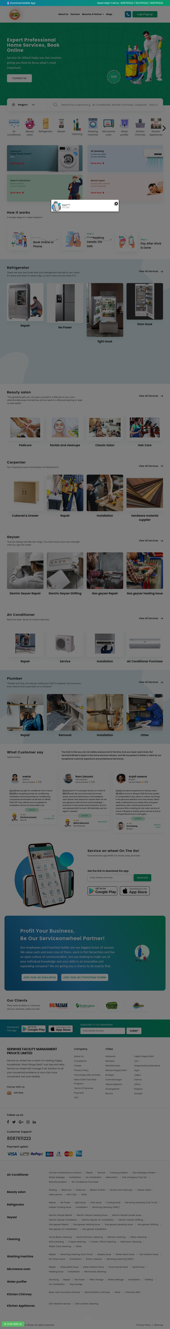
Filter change (96, 1279)
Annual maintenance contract (65, 1172)
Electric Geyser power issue (127, 1215)
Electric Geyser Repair (61, 1215)
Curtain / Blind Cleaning (103, 1241)
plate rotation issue (93, 1267)
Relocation (112, 1177)
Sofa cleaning (56, 1241)
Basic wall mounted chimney (65, 1292)
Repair (89, 1172)
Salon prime (55, 1194)
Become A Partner (93, 14)
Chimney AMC (132, 1292)
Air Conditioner (14, 127)
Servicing (54, 1279)
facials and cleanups (121, 1189)
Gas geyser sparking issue (119, 1224)
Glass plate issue (69, 1267)
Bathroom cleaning (131, 1241)
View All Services (151, 271)
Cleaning (77, 127)
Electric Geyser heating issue (92, 1215)
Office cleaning (138, 1237)
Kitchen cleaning (117, 1237)
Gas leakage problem (144, 1172)
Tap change (75, 1284)
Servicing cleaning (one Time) (141, 1202)
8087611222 (19, 1138)
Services (75, 14)
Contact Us (19, 78)
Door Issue (96, 1202)
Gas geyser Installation (94, 1229)
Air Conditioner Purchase (85, 1181)
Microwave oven (108, 127)
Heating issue (56, 1271)
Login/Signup (145, 14)
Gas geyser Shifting (148, 1224)
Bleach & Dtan (98, 1189)
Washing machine (93, 127)
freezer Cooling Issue (60, 1207)
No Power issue (57, 1259)
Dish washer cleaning (86, 1303)
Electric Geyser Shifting (131, 1219)
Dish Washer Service (60, 1303)
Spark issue (138, 1267)
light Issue (80, 1202)
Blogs (109, 14)
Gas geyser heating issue (87, 1224)
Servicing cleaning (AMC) (106, 1207)
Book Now (17, 163)
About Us (63, 14)
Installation (75, 1177)
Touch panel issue (118, 1267)
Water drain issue (125, 1254)
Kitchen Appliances (155, 127)
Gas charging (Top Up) (134, 1177)
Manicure (66, 1189)
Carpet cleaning (77, 1241)
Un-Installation (94, 1177)
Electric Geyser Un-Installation (98, 1219)
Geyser (61, 125)
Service (101, 1172)
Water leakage (57, 1177)
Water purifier (124, 127)
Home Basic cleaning (60, 1237)
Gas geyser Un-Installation (63, 1229)
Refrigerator (45, 125)
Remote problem (58, 1181)
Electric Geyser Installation (63, 1219)
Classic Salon (144, 1189)
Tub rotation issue (149, 1254)
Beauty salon (30, 127)
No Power (65, 1202)
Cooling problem (119, 1172)
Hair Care (71, 1194)
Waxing (53, 1189)
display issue (104, 1254)
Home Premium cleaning (89, 1237)
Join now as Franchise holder (84, 977)
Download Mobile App (21, 3)
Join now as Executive (39, 977)
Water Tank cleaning (60, 1246)
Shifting (149, 1279)
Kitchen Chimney (140, 127)
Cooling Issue (113, 1202)
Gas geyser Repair (59, 1224)
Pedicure (81, 1189)
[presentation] (164, 128)
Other (84, 1194)
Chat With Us (13, 1324)
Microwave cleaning (95, 1271)
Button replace (94, 1259)
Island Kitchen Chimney (97, 1292)
